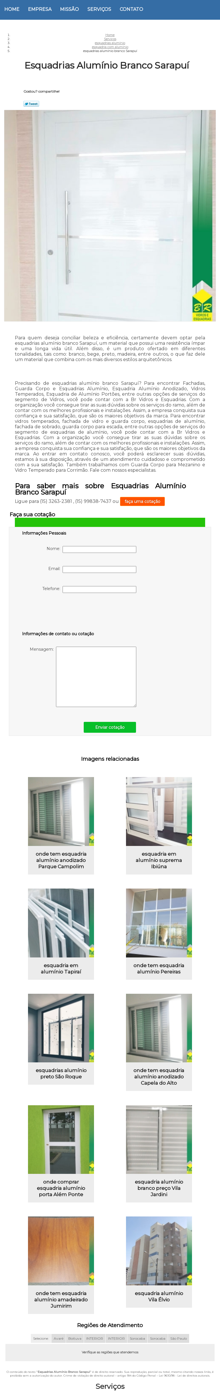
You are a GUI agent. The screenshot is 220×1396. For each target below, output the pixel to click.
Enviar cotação (110, 727)
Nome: (91, 549)
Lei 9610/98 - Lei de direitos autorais (184, 1376)
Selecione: (41, 1339)
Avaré (58, 1339)
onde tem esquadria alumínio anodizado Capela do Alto (158, 1077)
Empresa (39, 9)
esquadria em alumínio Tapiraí (61, 969)
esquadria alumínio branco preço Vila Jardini (159, 1189)
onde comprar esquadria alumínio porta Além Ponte (61, 1189)
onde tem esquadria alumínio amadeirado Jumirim (61, 1300)
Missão (69, 9)
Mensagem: (83, 677)
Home (11, 9)
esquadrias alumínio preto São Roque (61, 1074)
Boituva (74, 1339)
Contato (131, 9)
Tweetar (31, 104)
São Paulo (178, 1339)
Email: (92, 569)
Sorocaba (137, 1339)
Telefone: (89, 589)
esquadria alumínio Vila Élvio (159, 1297)
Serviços (99, 9)
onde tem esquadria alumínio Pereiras (158, 969)
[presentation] (58, 613)
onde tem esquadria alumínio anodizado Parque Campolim (61, 860)
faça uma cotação (142, 501)
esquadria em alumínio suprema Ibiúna (159, 860)
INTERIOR (94, 1339)
